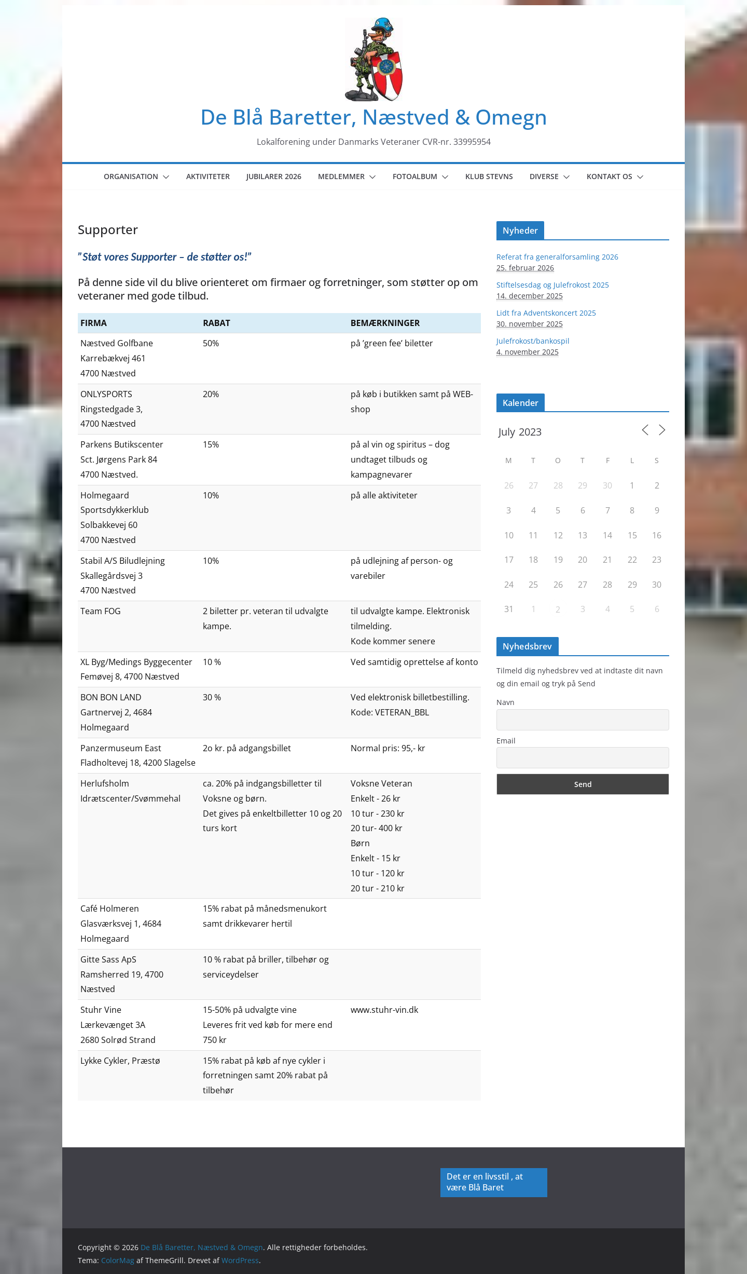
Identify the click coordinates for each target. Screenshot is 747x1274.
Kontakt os (609, 176)
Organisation (131, 176)
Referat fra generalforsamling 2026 (557, 257)
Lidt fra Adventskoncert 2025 (546, 313)
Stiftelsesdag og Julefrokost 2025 (552, 285)
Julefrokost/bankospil (533, 341)
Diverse (544, 176)
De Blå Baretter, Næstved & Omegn (373, 116)
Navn (505, 702)
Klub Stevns (489, 176)
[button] (164, 177)
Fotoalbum (415, 176)
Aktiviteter (208, 176)
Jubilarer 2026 (273, 176)
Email (506, 741)
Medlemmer (341, 176)
